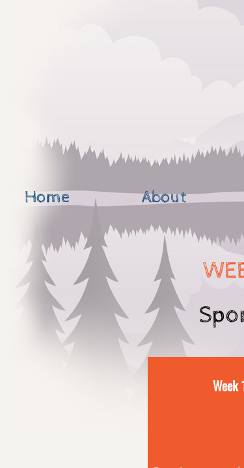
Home (47, 197)
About (164, 197)
